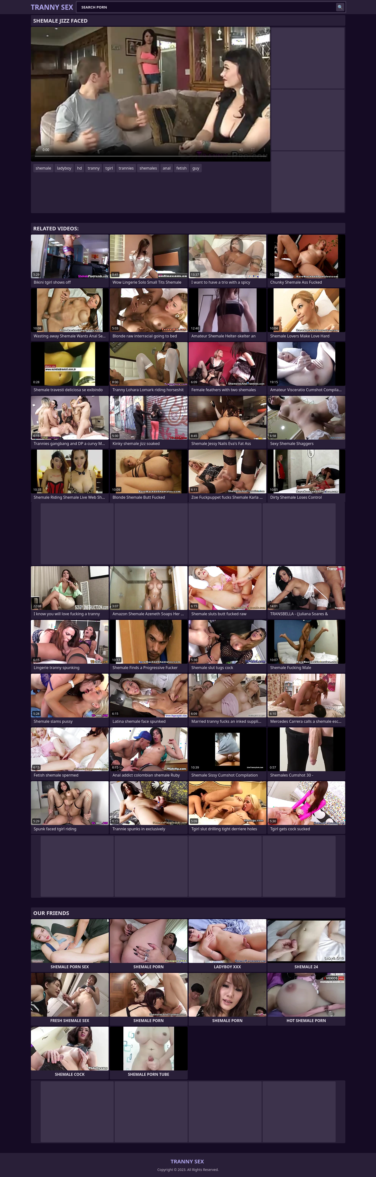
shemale (43, 168)
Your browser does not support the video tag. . (150, 94)
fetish (181, 168)
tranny (94, 168)
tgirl (109, 168)
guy (196, 168)
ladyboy (64, 168)
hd (79, 168)
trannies (126, 168)
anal (167, 168)
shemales (148, 168)
